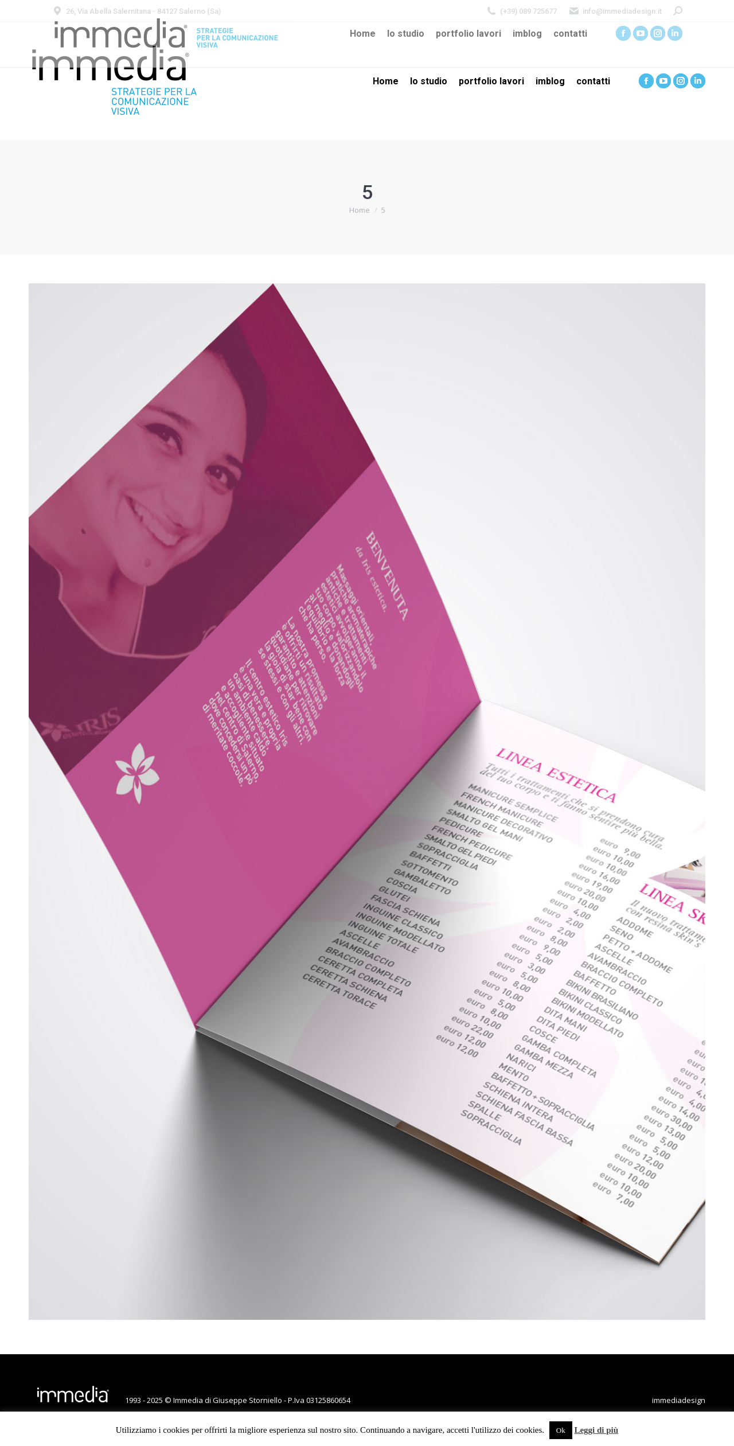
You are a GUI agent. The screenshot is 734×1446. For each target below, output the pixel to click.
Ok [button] (560, 1430)
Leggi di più (596, 1430)
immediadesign (678, 1400)
